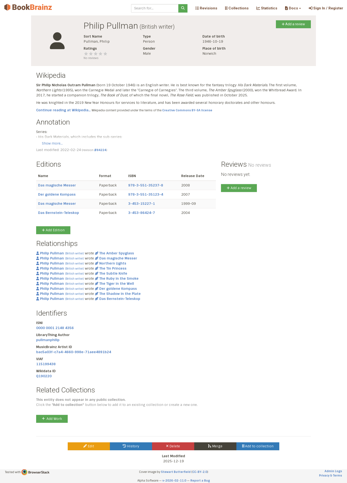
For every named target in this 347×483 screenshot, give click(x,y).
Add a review (293, 24)
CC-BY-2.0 (199, 472)
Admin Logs (333, 471)
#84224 (100, 150)
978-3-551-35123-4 (145, 194)
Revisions (206, 8)
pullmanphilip (48, 340)
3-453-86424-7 (141, 213)
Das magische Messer (57, 185)
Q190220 (44, 376)
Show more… (52, 143)
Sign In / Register (326, 8)
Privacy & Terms (330, 475)
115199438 (46, 364)
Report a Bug (200, 481)
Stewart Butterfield (176, 472)
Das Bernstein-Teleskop (58, 213)
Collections (237, 8)
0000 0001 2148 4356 (55, 328)
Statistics (266, 8)
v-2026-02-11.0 (174, 481)
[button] (293, 8)
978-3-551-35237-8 (145, 185)
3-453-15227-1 (141, 203)
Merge (215, 446)
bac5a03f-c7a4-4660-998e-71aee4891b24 (73, 352)
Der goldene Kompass (57, 194)
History (131, 446)
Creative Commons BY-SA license (187, 110)
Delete (173, 446)
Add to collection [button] (258, 446)
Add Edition (53, 230)
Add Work (52, 419)
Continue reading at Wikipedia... (63, 110)
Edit (88, 446)
